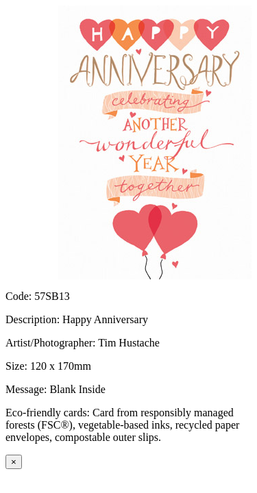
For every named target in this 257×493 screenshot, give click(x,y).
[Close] (13, 462)
